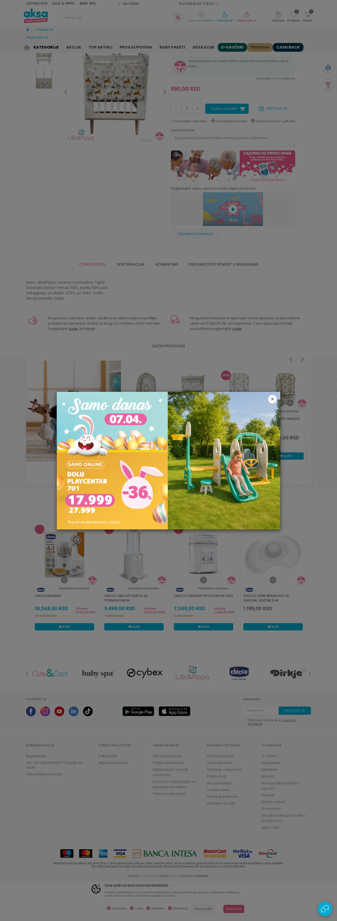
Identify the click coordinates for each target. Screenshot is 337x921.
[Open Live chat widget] (325, 909)
